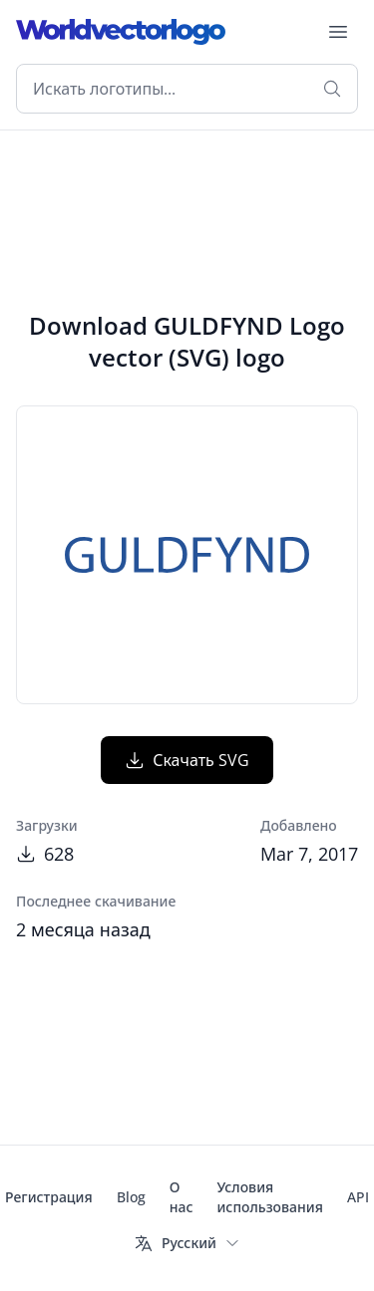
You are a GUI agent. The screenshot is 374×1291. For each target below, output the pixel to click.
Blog (131, 1196)
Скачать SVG (187, 760)
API (358, 1196)
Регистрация (49, 1196)
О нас (181, 1196)
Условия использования (269, 1196)
